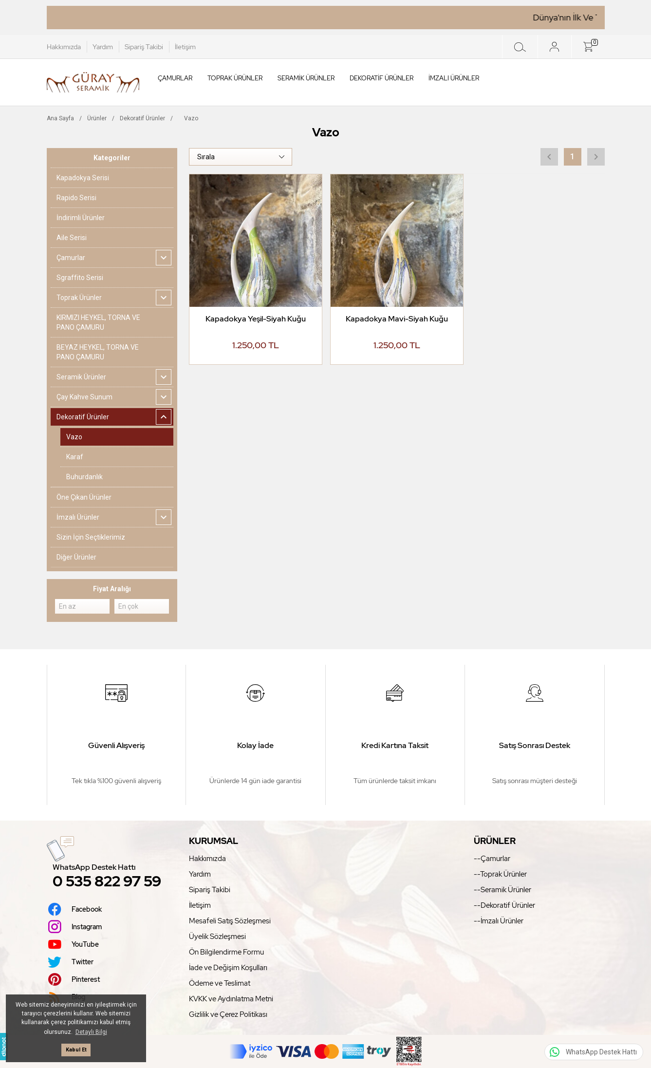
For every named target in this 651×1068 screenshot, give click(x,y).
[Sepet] (588, 46)
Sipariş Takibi (144, 46)
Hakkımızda (64, 46)
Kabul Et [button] (76, 1050)
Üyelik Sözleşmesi (217, 936)
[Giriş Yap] (554, 46)
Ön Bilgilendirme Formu (226, 952)
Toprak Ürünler (234, 78)
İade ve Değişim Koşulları (228, 968)
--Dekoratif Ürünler (504, 905)
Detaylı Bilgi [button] (91, 1032)
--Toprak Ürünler (500, 874)
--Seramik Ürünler (502, 890)
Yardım (103, 46)
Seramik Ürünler (306, 78)
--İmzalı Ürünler (498, 921)
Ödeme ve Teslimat (219, 983)
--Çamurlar (492, 858)
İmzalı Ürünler (453, 78)
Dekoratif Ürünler (381, 78)
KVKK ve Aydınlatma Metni (231, 999)
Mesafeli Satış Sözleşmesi (230, 921)
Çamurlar (175, 78)
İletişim (185, 46)
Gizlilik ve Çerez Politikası (228, 1014)
